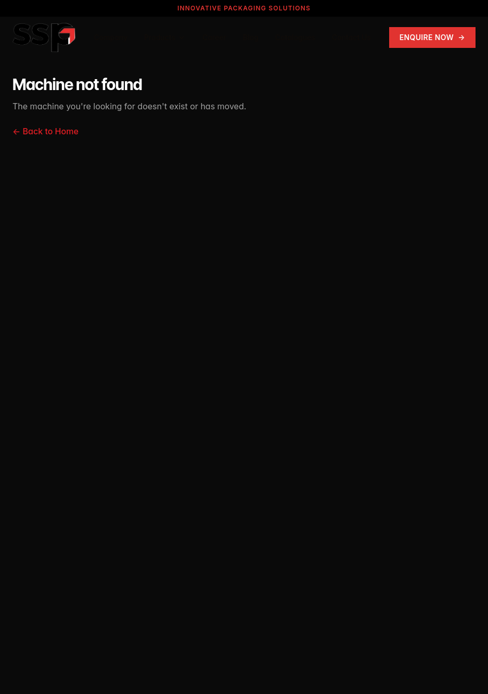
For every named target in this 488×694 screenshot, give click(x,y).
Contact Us (351, 37)
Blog (251, 37)
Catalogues (295, 37)
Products (165, 37)
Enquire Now (432, 37)
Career (214, 37)
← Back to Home (45, 131)
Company (110, 37)
